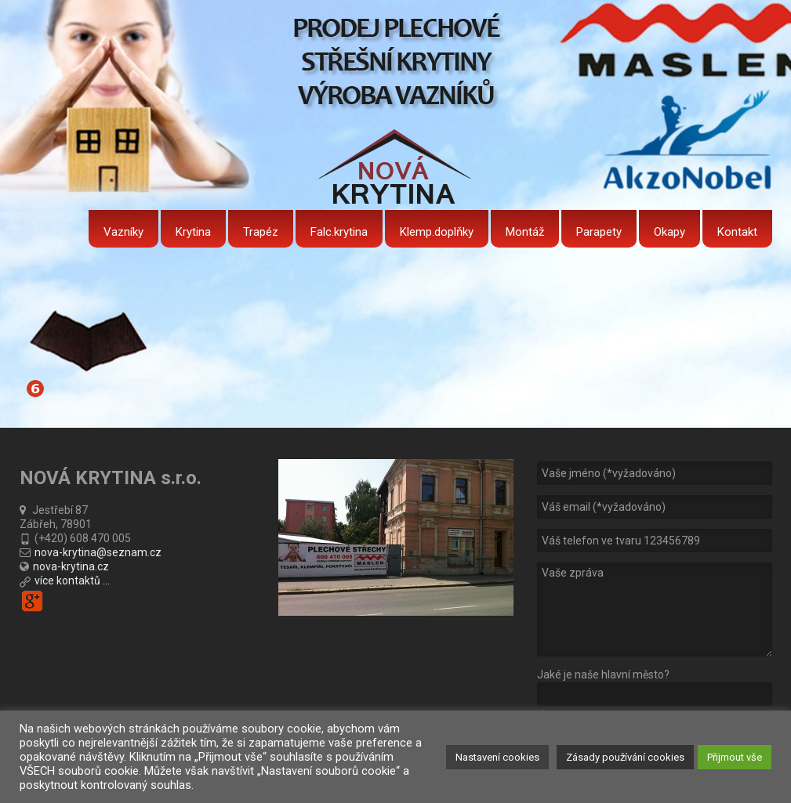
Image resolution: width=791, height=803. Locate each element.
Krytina (193, 232)
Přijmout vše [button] (734, 757)
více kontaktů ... (72, 580)
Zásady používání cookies (625, 757)
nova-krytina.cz (71, 566)
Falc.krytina (339, 232)
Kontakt (737, 232)
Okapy (669, 232)
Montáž (525, 232)
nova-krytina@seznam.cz (97, 552)
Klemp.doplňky (437, 232)
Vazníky (123, 232)
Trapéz (260, 232)
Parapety (599, 232)
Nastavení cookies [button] (497, 757)
